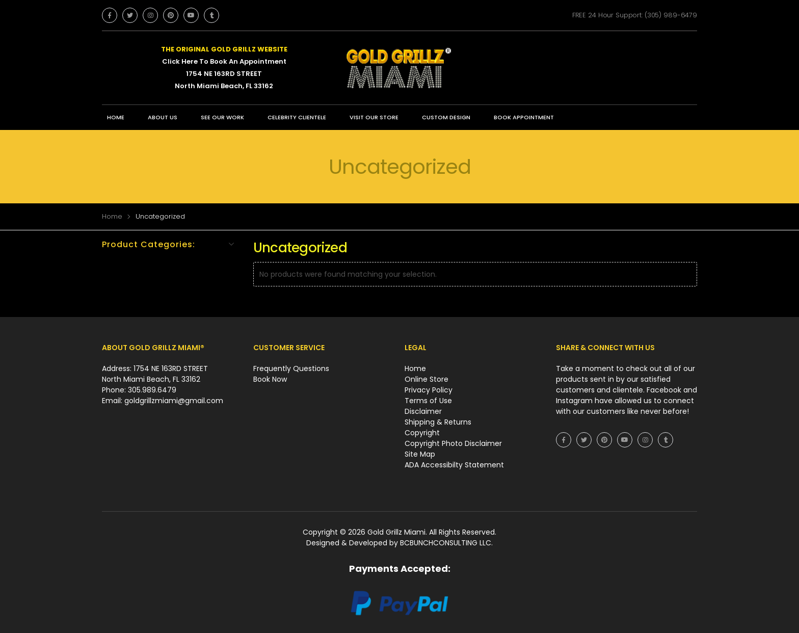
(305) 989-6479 (671, 15)
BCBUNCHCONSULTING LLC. (446, 543)
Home (115, 117)
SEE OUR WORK (222, 117)
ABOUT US (162, 117)
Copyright (422, 433)
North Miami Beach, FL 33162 (224, 86)
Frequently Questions (291, 368)
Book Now (270, 379)
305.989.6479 (152, 390)
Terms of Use (428, 400)
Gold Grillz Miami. (398, 532)
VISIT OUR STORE (374, 117)
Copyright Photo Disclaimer (453, 443)
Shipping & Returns (438, 422)
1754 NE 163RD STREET (224, 73)
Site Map (420, 454)
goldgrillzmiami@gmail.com (173, 400)
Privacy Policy (428, 390)
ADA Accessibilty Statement (454, 465)
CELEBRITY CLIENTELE (297, 117)
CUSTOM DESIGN (446, 117)
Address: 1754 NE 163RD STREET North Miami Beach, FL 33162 (155, 373)
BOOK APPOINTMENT (524, 117)
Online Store (426, 379)
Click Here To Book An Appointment (224, 61)
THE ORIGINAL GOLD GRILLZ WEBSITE (224, 49)
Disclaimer (423, 411)
